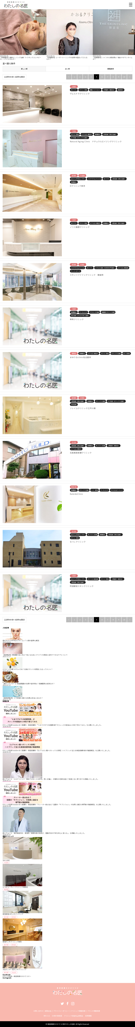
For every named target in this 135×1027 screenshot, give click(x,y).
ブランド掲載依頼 (93, 1011)
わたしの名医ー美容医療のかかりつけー (17, 976)
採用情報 (88, 1016)
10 (124, 77)
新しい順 (24, 69)
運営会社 (48, 1011)
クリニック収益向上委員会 (73, 1016)
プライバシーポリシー (61, 1011)
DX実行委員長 (57, 1016)
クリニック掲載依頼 (78, 1011)
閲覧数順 (110, 69)
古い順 (67, 69)
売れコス (47, 1016)
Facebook (67, 1003)
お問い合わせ (38, 1011)
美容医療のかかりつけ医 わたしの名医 (61, 1024)
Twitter (62, 1003)
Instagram (72, 1003)
